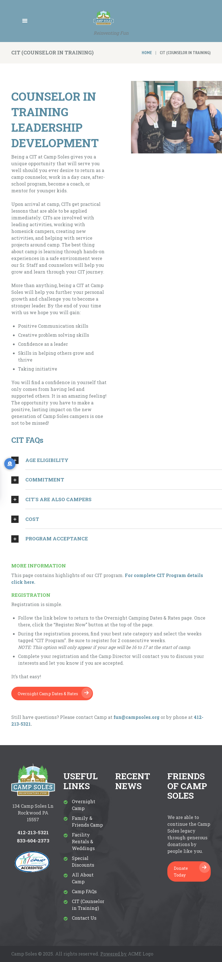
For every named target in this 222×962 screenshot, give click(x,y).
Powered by (113, 954)
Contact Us (84, 918)
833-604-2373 (33, 841)
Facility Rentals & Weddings (83, 841)
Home (147, 52)
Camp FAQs (84, 891)
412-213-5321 (33, 832)
